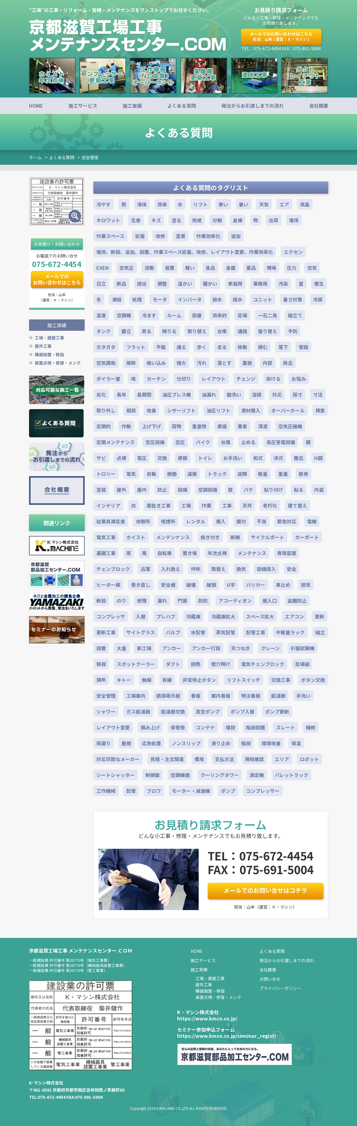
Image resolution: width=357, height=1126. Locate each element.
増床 (294, 220)
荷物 (176, 426)
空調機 (124, 315)
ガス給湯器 (138, 711)
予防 (292, 331)
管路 (303, 347)
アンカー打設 (206, 648)
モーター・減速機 (191, 790)
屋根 (126, 743)
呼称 (195, 568)
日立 (101, 283)
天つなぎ (240, 648)
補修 (310, 727)
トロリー (106, 473)
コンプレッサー (262, 790)
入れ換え (170, 568)
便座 (222, 426)
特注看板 (250, 695)
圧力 (292, 267)
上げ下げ (151, 426)
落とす (224, 362)
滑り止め (220, 743)
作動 (126, 426)
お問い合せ (269, 979)
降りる (169, 331)
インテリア (108, 505)
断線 (235, 537)
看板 (195, 695)
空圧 (180, 442)
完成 (197, 220)
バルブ (173, 632)
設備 (182, 489)
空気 (312, 267)
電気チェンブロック (262, 664)
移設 (101, 664)
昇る (146, 331)
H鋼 (318, 457)
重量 (283, 473)
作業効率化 (208, 236)
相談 (131, 410)
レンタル (195, 521)
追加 (236, 236)
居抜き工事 (159, 505)
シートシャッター (115, 774)
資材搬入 (250, 410)
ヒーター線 (108, 584)
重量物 (199, 426)
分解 (217, 220)
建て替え (297, 505)
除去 (288, 362)
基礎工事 (106, 553)
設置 (101, 648)
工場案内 (135, 695)
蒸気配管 (225, 632)
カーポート (307, 537)
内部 (267, 362)
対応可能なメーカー (117, 759)
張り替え (267, 331)
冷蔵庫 (193, 616)
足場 (242, 315)
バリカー (255, 584)
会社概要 (318, 105)
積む (263, 347)
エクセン (293, 251)
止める (248, 442)
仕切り (184, 378)
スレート (285, 727)
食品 (210, 267)
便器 (182, 457)
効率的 (219, 315)
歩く (201, 347)
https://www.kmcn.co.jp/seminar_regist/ (226, 1035)
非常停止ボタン (199, 679)
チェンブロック (113, 568)
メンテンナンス (173, 537)
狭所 (101, 679)
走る (222, 347)
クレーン (270, 648)
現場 (271, 267)
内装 (319, 489)
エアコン (294, 616)
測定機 (257, 774)
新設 (101, 600)
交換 (162, 457)
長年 (121, 394)
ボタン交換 (313, 679)
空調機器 (180, 774)
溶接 (257, 394)
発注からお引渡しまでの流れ (252, 105)
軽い (190, 267)
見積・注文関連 (167, 759)
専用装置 (286, 553)
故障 (242, 473)
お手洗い (232, 457)
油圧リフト (218, 410)
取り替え (196, 331)
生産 (136, 220)
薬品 (251, 267)
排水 (217, 299)
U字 (231, 584)
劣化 (101, 394)
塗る (176, 220)
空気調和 (106, 362)
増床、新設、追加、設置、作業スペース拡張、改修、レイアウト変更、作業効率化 (184, 251)
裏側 (247, 362)
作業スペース (110, 236)
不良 (261, 521)
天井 (247, 505)
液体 (142, 204)
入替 (140, 616)
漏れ (162, 600)
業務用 (260, 283)
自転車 (164, 553)
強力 (181, 362)
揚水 (237, 299)
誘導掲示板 (168, 695)
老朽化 (270, 505)
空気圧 (126, 267)
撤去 (298, 457)
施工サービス (83, 105)
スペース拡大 (260, 616)
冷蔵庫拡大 (223, 616)
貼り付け (273, 489)
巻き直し (140, 584)
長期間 (144, 394)
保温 (296, 743)
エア (284, 204)
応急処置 (151, 743)
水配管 (198, 632)
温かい (185, 283)
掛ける (273, 378)
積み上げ (150, 727)
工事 (227, 505)
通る (181, 347)
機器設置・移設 (49, 353)
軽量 (263, 473)
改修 (160, 236)
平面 (161, 347)
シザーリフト (181, 410)
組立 (320, 632)
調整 (162, 283)
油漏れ (209, 394)
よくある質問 (181, 105)
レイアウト (214, 378)
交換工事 (280, 679)
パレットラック (291, 774)
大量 (121, 648)
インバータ (190, 299)
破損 (211, 584)
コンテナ (205, 727)
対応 (277, 394)
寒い (223, 204)
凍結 (116, 299)
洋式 (278, 457)
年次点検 (217, 553)
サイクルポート (267, 537)
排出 (142, 283)
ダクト (173, 664)
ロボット (309, 759)
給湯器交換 (173, 711)
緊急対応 (286, 521)
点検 (121, 457)
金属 (231, 267)
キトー (124, 679)
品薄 (145, 568)
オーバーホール (288, 410)
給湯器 (278, 695)
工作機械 (106, 790)
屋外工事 (43, 345)
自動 (151, 473)
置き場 (190, 553)
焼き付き (210, 537)
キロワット (108, 220)
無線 (146, 679)
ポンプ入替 (242, 711)
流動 (149, 267)
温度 (101, 315)
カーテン (156, 378)
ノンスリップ (186, 743)
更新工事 (106, 632)
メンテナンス (252, 553)
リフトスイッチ (243, 679)
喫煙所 (168, 521)
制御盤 (152, 774)
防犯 (203, 600)
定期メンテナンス (115, 442)
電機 (312, 521)
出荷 (273, 220)
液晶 (304, 204)
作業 (206, 505)
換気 (241, 568)
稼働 (172, 473)
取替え (218, 568)
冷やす (103, 204)
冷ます (149, 315)
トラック (217, 473)
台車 (222, 331)
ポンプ (228, 790)
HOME (36, 105)
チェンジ (246, 378)
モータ (160, 299)
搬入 (221, 521)
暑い (243, 204)
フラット (135, 347)
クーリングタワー (219, 774)
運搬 (192, 473)
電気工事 (106, 537)
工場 (186, 505)
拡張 (140, 236)
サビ (101, 457)
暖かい (210, 283)
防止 (162, 489)
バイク (203, 442)
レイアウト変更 (113, 727)
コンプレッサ (110, 616)
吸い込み (156, 362)
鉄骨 (303, 473)
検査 (320, 410)
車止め (283, 584)
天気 (264, 204)
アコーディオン (235, 600)
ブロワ (154, 790)
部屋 (197, 315)
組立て (295, 315)
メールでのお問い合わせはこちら (281, 36)
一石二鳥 (267, 315)
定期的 (103, 426)
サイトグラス (140, 632)
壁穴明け (220, 664)
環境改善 (271, 743)
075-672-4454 (56, 263)
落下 (283, 347)
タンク (103, 331)
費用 (199, 759)
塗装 (101, 489)
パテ (248, 489)
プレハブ (165, 616)
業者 (242, 426)
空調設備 (207, 489)
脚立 (126, 331)
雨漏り (103, 743)
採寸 (297, 394)
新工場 (144, 648)
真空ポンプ (208, 711)
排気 (306, 584)
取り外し (106, 410)
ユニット (262, 299)
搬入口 (269, 600)
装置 (169, 267)
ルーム (174, 315)
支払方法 (224, 759)
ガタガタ (106, 347)
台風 (225, 442)
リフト (200, 204)
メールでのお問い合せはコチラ (265, 890)
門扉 (182, 600)
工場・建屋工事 (49, 336)
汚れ (201, 362)
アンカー (171, 648)
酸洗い (234, 394)
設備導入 (266, 568)
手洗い (303, 695)
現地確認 (254, 759)
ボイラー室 (108, 378)
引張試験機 (303, 648)
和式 (258, 457)
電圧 (142, 457)
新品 (121, 283)
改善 (151, 410)
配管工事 (255, 632)
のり (121, 600)
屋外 (121, 489)
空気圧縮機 (290, 426)
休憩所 (143, 521)
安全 (291, 568)
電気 (131, 473)
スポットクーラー (136, 664)
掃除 (131, 362)
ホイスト (135, 537)
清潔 (263, 426)
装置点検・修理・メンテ (58, 361)
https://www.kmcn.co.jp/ (207, 1018)
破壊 (191, 584)
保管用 (178, 727)
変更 (181, 236)
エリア (282, 759)
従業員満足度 (110, 521)
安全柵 (168, 584)
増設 (230, 727)
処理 (137, 299)
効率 (162, 204)
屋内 (142, 489)
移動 (242, 347)
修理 (142, 600)
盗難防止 (297, 600)
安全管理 (90, 157)
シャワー (106, 711)
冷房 (318, 299)
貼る (298, 489)
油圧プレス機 (176, 394)
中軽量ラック (290, 632)
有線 (167, 679)
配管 (131, 790)
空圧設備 (155, 442)
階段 (246, 743)
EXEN (102, 267)
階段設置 (255, 727)
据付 (241, 521)
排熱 (195, 664)
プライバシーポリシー (280, 988)
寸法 (318, 394)
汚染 (283, 283)
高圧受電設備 (280, 442)
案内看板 (220, 695)
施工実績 (132, 105)
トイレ (205, 457)
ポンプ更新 (277, 711)
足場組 (302, 664)
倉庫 (237, 220)
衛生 (319, 283)
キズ (156, 220)
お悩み (298, 378)
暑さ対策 (292, 299)
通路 (242, 331)
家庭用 (235, 283)
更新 (319, 616)
